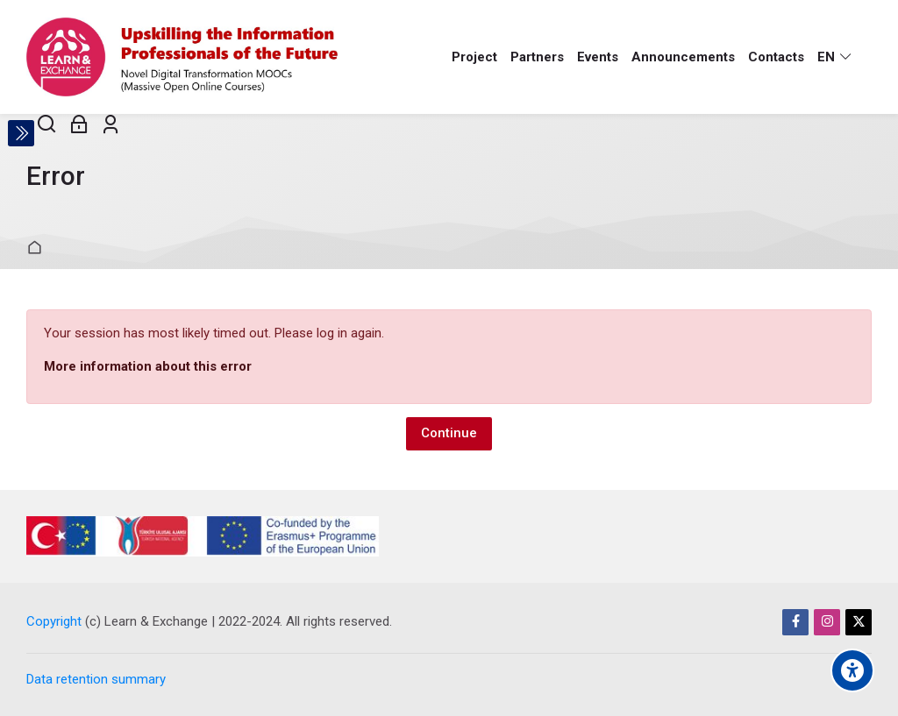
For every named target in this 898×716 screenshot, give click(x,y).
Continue (449, 433)
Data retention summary (96, 679)
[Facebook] (795, 622)
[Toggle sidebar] (21, 133)
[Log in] (79, 125)
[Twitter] (858, 622)
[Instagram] (827, 622)
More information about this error (148, 366)
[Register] (111, 125)
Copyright (54, 621)
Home (37, 248)
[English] (835, 57)
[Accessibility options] (852, 670)
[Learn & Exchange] (182, 57)
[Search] (47, 125)
